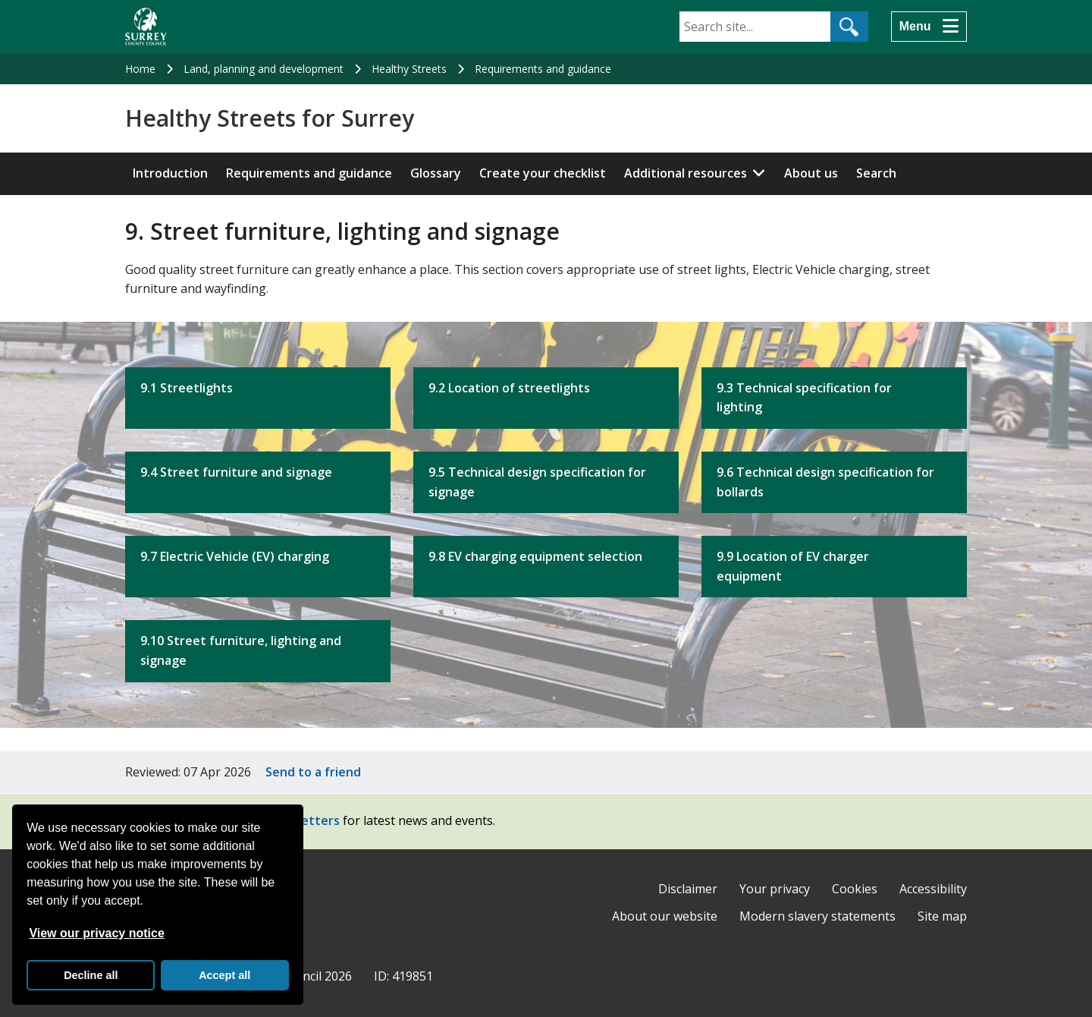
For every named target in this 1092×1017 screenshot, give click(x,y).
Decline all (91, 975)
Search (876, 173)
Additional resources (685, 173)
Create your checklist (542, 173)
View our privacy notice (96, 933)
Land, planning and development (264, 68)
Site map (942, 916)
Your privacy (774, 888)
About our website (664, 916)
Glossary (435, 173)
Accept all (224, 975)
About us (811, 173)
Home (140, 68)
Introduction (170, 173)
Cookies (854, 888)
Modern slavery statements (817, 916)
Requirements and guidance (543, 68)
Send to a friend (313, 772)
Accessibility (933, 888)
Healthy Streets (409, 68)
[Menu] (929, 26)
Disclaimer (687, 888)
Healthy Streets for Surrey (269, 118)
